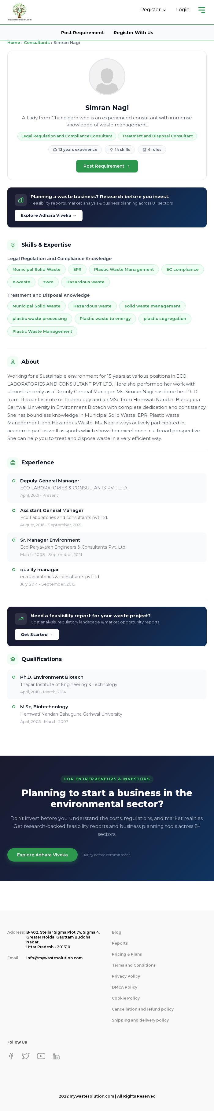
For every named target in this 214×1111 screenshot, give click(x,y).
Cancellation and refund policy (143, 1009)
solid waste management (152, 305)
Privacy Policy (126, 976)
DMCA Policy (124, 987)
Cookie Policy (126, 998)
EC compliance (183, 269)
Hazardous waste (85, 281)
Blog (116, 932)
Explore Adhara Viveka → (48, 215)
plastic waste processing (40, 318)
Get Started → (37, 634)
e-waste (21, 281)
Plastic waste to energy (105, 318)
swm (48, 281)
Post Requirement (82, 32)
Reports (120, 943)
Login (183, 10)
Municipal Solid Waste (37, 269)
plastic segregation (165, 318)
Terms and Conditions (134, 965)
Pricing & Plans (127, 954)
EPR (77, 269)
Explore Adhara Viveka (42, 855)
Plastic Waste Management (124, 269)
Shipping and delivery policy (140, 1020)
